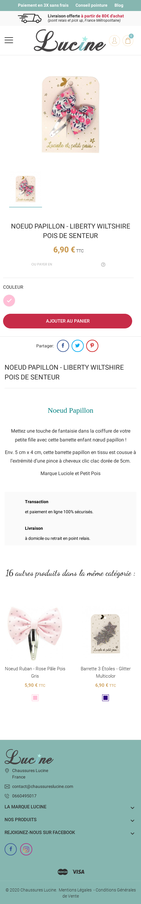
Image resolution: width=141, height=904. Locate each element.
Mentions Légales (75, 890)
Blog (119, 5)
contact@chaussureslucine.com (42, 786)
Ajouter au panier (68, 321)
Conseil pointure (92, 5)
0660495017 (24, 795)
